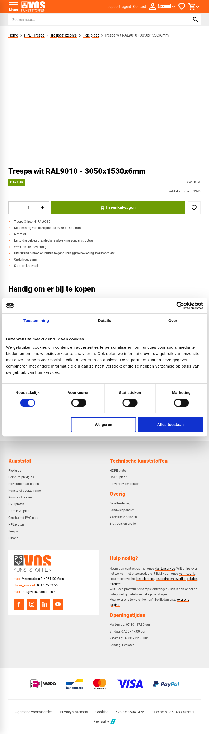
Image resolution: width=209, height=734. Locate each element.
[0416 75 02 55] (36, 585)
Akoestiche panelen (123, 517)
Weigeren (103, 424)
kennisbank (187, 573)
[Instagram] (32, 604)
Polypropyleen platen (124, 484)
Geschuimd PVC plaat (23, 518)
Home (13, 35)
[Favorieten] (182, 6)
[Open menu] (13, 6)
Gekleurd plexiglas (21, 477)
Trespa (13, 531)
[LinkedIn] (45, 604)
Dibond (13, 538)
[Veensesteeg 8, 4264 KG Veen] (39, 579)
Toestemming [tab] (36, 320)
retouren (115, 584)
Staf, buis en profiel (123, 523)
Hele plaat (91, 35)
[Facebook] (19, 604)
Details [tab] (104, 320)
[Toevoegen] (194, 207)
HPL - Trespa (34, 35)
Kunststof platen (20, 497)
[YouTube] (58, 604)
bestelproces (145, 579)
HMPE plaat (118, 477)
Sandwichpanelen (122, 510)
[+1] (42, 207)
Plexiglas (14, 470)
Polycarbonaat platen (23, 484)
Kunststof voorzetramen (25, 490)
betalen (192, 579)
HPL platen (16, 524)
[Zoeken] (94, 19)
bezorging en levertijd (171, 579)
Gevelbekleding (120, 503)
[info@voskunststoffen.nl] (35, 592)
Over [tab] (172, 320)
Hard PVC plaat (19, 511)
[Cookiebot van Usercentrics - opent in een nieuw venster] (180, 305)
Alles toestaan (170, 424)
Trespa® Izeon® (63, 35)
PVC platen (16, 504)
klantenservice (165, 568)
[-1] (14, 207)
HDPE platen (119, 470)
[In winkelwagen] (118, 207)
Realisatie (104, 721)
